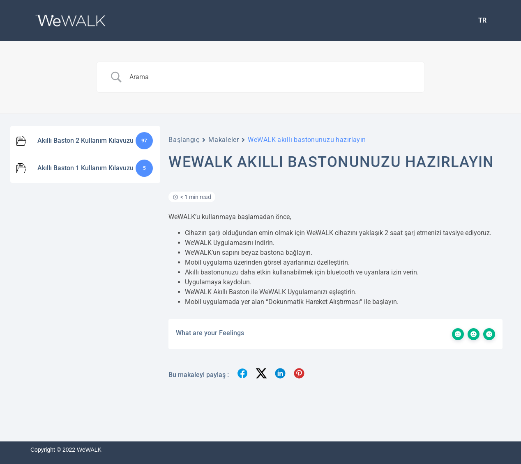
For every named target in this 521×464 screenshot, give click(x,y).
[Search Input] (270, 77)
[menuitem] (482, 20)
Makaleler (223, 140)
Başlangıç (183, 140)
